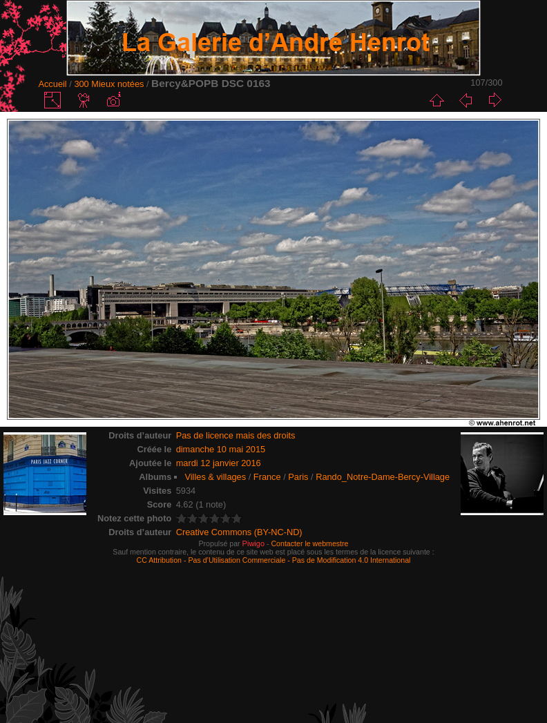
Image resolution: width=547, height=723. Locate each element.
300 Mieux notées (109, 84)
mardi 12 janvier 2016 (218, 463)
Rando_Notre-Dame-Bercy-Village (383, 477)
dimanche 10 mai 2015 (220, 449)
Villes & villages (215, 477)
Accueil (52, 84)
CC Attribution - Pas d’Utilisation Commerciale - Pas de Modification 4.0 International (274, 560)
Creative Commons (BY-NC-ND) (239, 532)
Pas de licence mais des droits (236, 435)
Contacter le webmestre (309, 543)
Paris (298, 477)
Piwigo (253, 543)
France (267, 477)
